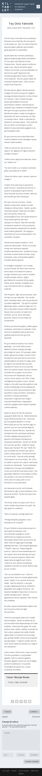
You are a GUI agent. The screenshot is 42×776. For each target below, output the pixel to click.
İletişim (21, 774)
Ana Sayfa (6, 771)
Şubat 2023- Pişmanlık (21, 28)
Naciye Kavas (21, 677)
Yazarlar (14, 771)
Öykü (9, 28)
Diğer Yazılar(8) (21, 682)
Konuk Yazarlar (23, 771)
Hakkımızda (34, 771)
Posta (10, 682)
